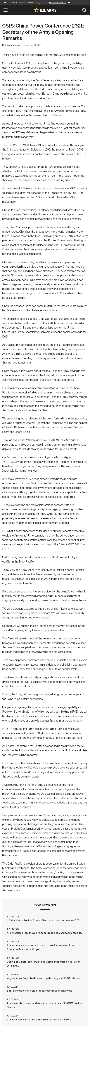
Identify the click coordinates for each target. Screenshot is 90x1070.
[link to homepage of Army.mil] (45, 10)
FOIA (21, 1059)
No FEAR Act (35, 1059)
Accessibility (76, 1054)
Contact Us (22, 1054)
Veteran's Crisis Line (59, 1059)
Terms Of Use (55, 1054)
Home (8, 1054)
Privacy (38, 1054)
